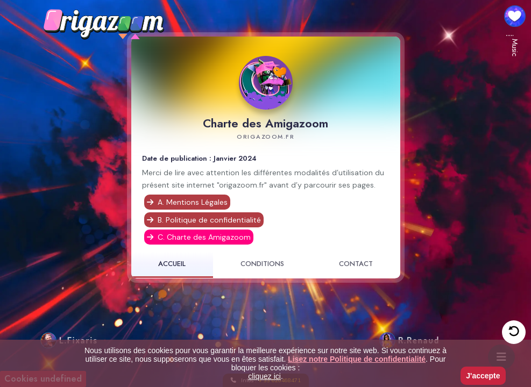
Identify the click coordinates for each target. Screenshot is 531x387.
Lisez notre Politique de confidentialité (357, 359)
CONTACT (356, 264)
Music (514, 47)
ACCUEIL (172, 264)
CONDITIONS (262, 264)
